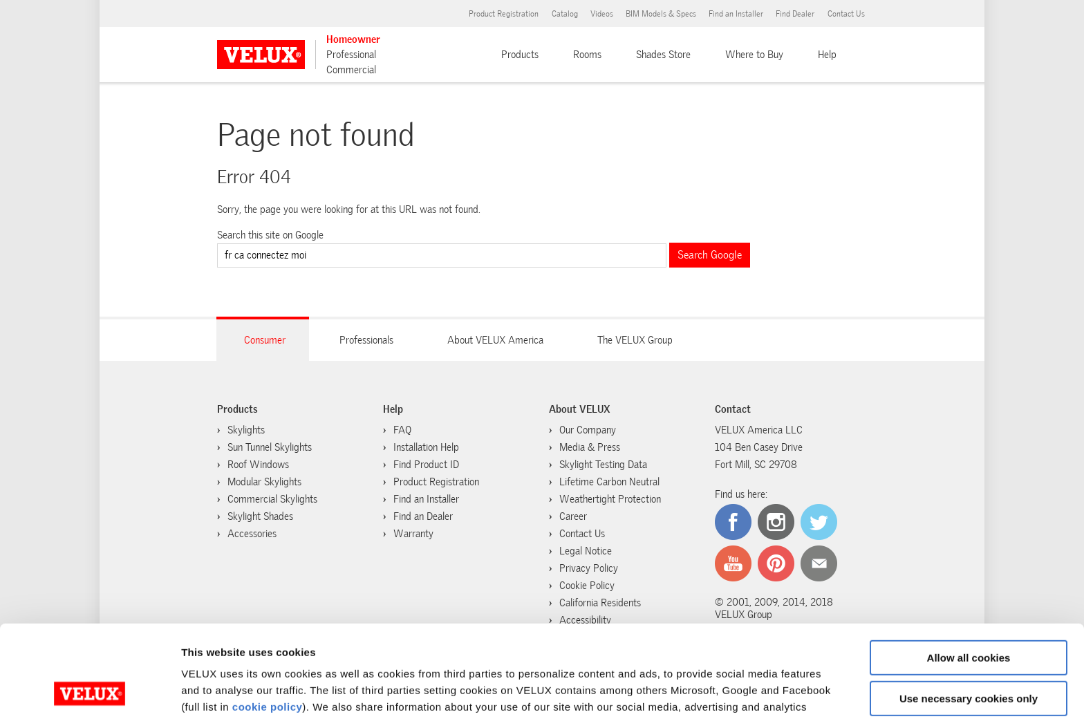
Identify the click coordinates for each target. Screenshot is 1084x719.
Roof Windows (258, 464)
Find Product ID (426, 464)
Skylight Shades (260, 516)
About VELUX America (495, 340)
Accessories (252, 533)
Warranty (413, 533)
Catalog (565, 14)
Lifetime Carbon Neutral (609, 482)
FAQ (402, 430)
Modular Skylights (264, 482)
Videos (601, 14)
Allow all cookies (969, 571)
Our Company (587, 430)
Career (573, 516)
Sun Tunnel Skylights (269, 447)
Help (827, 54)
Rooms (587, 54)
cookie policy (267, 620)
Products (520, 54)
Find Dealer (795, 14)
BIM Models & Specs (661, 14)
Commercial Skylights (272, 499)
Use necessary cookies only (968, 611)
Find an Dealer (423, 516)
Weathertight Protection (610, 499)
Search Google (710, 254)
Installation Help (426, 447)
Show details (213, 692)
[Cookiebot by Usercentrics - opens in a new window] (89, 692)
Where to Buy (754, 54)
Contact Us (846, 14)
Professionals (366, 340)
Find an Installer (736, 14)
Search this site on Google (270, 235)
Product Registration (504, 14)
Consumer (265, 340)
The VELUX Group (635, 340)
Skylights (246, 430)
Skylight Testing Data (603, 464)
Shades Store (663, 54)
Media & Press (589, 447)
